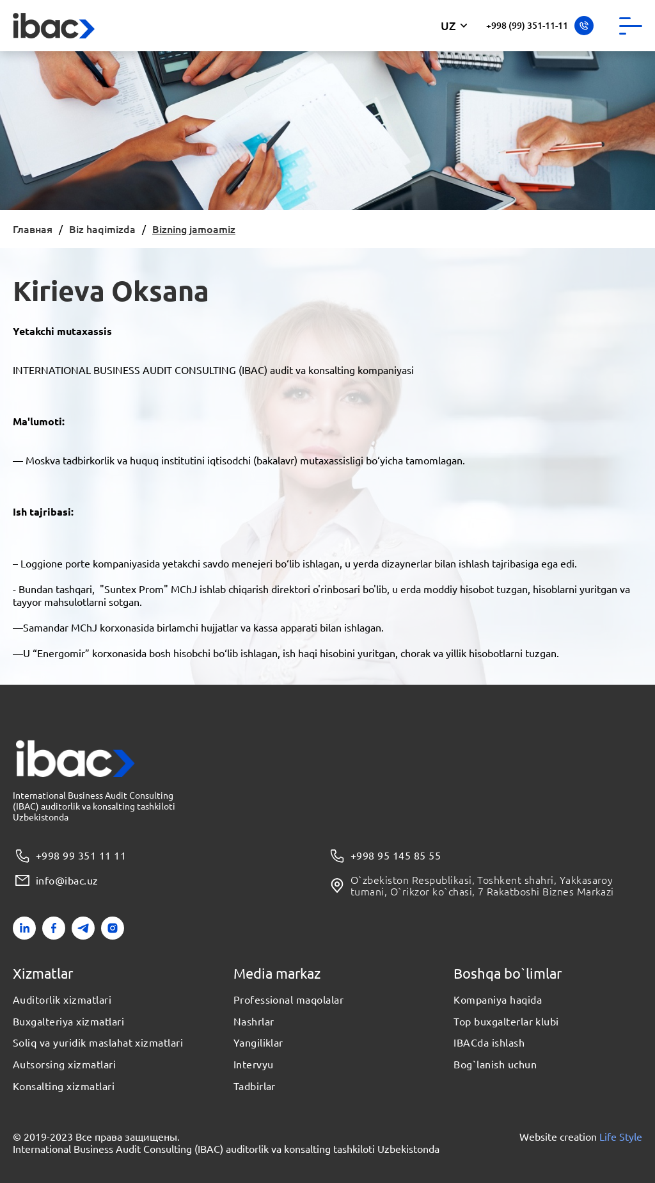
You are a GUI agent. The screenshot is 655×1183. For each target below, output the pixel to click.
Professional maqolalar (288, 1000)
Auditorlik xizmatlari (62, 1000)
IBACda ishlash (489, 1042)
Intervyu (253, 1064)
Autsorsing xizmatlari (64, 1064)
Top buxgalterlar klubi (506, 1021)
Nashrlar (253, 1021)
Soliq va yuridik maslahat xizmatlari (98, 1042)
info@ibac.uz (56, 880)
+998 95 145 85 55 (384, 856)
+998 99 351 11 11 (69, 856)
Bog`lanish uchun (495, 1064)
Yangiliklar (258, 1042)
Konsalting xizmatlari (63, 1086)
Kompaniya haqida (498, 1000)
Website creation (580, 1136)
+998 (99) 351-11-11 (540, 25)
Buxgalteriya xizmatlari (68, 1021)
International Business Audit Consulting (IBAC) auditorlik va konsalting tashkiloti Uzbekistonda (226, 1148)
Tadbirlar (254, 1086)
